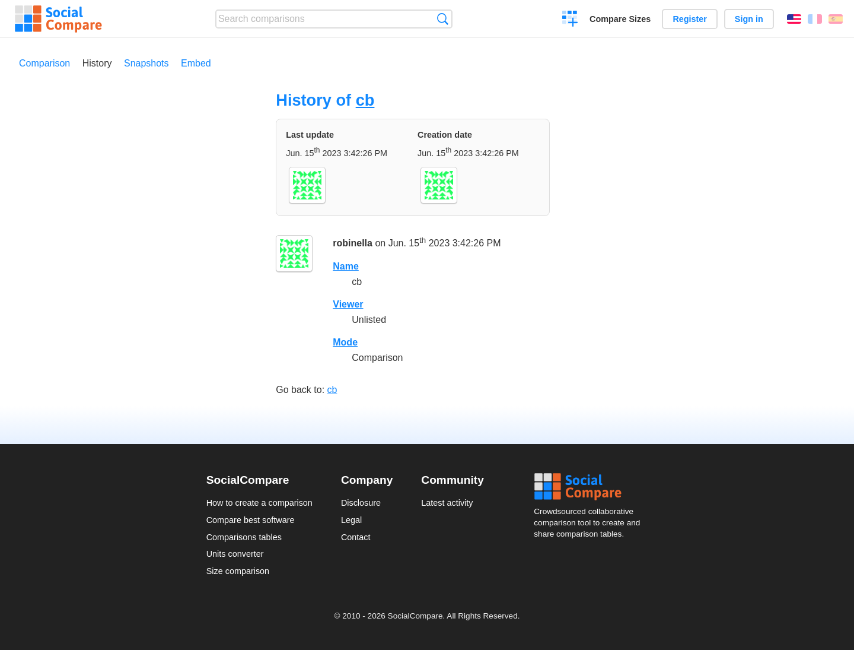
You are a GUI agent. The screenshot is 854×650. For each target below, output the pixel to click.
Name (346, 266)
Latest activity (447, 503)
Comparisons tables (244, 537)
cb (365, 100)
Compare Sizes (620, 19)
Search (442, 18)
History (97, 63)
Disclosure (361, 503)
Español (835, 19)
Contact (356, 537)
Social (591, 487)
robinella (352, 244)
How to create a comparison (259, 503)
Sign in (749, 19)
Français (815, 19)
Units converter (235, 554)
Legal (351, 520)
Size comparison (237, 571)
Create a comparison (570, 20)
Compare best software (250, 520)
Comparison (44, 63)
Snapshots (146, 63)
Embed (196, 63)
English (794, 19)
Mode (345, 342)
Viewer (348, 304)
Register (690, 19)
